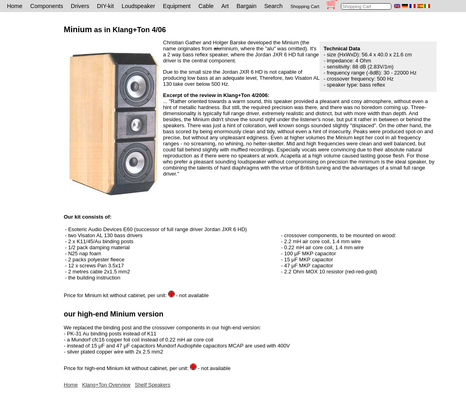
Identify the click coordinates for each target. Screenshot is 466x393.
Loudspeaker (138, 6)
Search (273, 6)
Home (14, 6)
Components (46, 6)
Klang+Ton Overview (106, 385)
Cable (206, 6)
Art (225, 6)
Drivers (80, 6)
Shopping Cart (305, 6)
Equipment (177, 6)
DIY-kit (105, 6)
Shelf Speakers (152, 385)
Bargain (246, 6)
